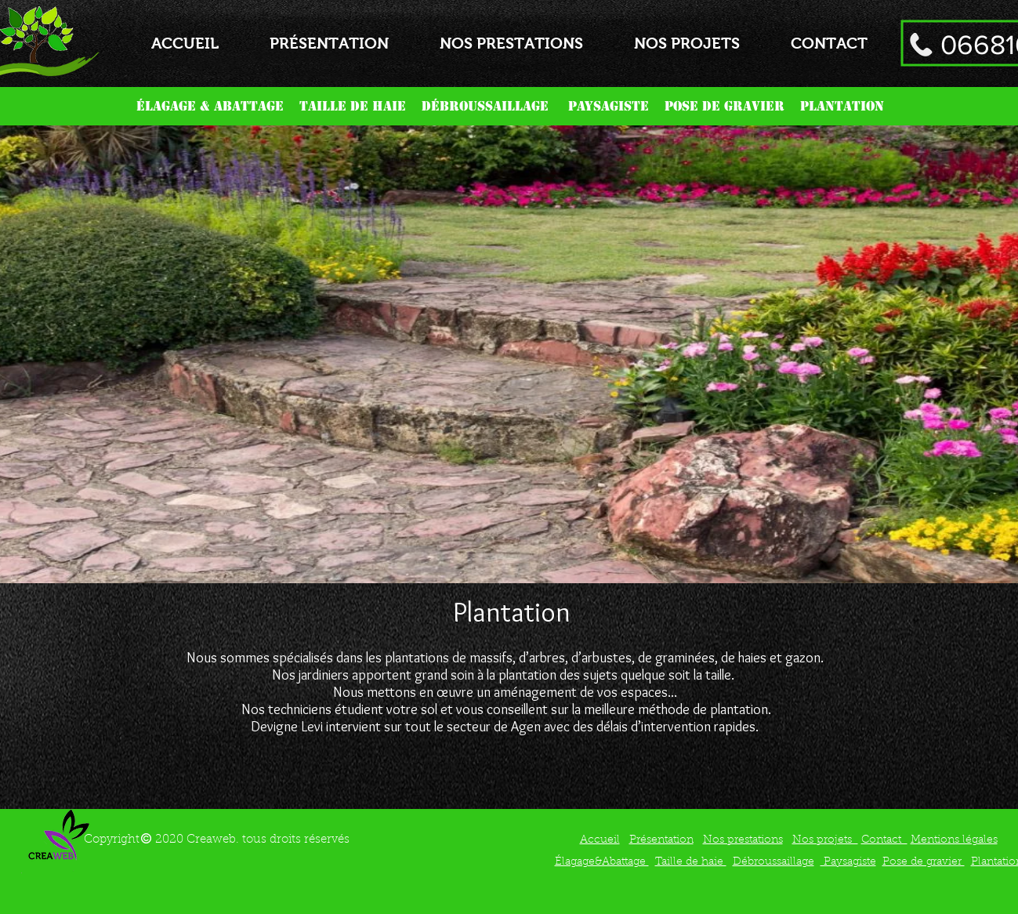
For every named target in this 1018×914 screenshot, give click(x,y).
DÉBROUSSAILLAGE (485, 106)
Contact (884, 840)
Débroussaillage (773, 862)
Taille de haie (690, 862)
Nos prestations (743, 840)
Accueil (600, 840)
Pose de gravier (923, 862)
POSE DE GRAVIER (724, 106)
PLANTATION (844, 106)
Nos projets (825, 840)
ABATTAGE (254, 106)
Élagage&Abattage (602, 862)
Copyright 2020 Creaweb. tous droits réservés (217, 840)
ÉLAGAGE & (175, 106)
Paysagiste (848, 862)
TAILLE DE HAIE (354, 106)
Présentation (661, 840)
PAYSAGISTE (610, 106)
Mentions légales (954, 840)
